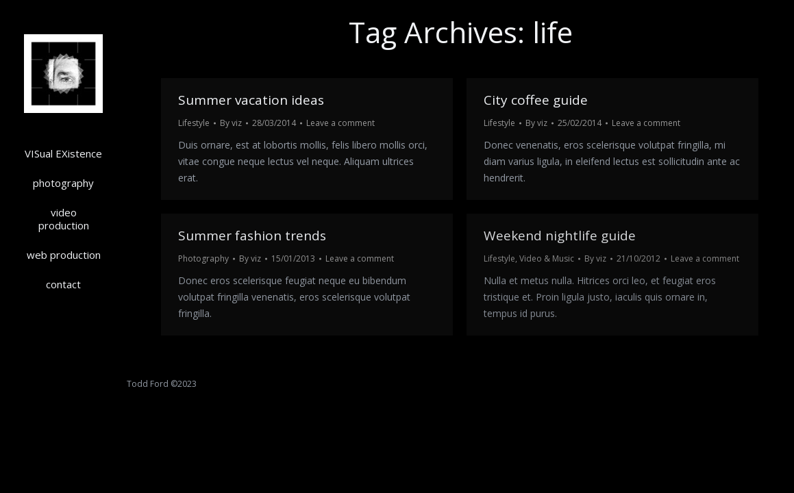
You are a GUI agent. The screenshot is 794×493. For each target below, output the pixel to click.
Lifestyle (194, 123)
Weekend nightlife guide (560, 235)
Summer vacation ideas (251, 100)
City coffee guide (536, 100)
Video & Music (546, 258)
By (231, 123)
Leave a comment (340, 123)
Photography (203, 258)
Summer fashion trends (252, 235)
